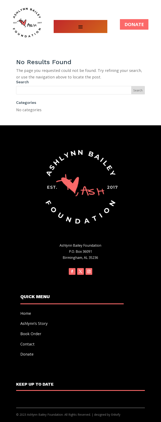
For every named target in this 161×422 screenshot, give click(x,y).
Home (25, 313)
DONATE (134, 24)
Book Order (31, 333)
